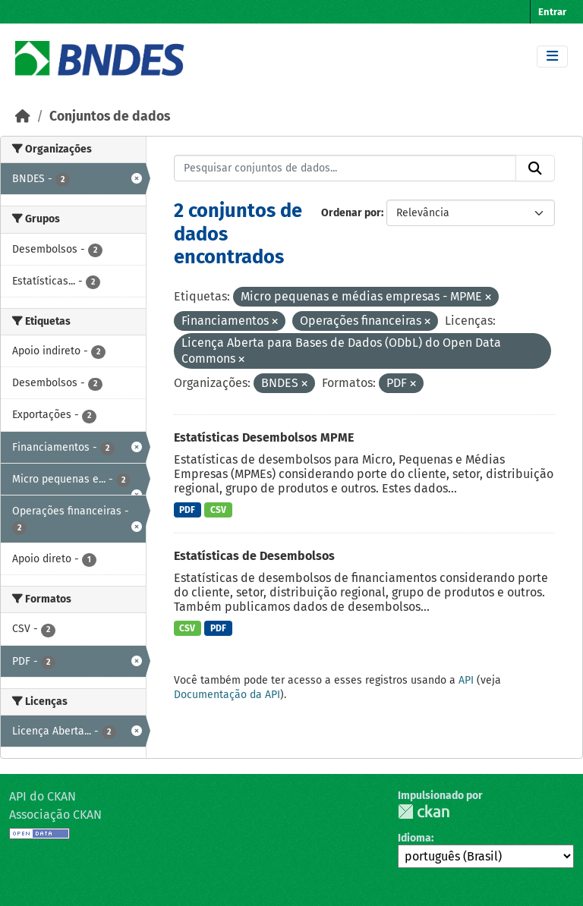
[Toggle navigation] (552, 57)
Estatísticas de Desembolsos (254, 556)
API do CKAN (42, 796)
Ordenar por (351, 212)
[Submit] (535, 168)
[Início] (22, 116)
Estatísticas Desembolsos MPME (264, 437)
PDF (187, 510)
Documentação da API (227, 694)
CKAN (423, 811)
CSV (218, 510)
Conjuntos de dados (109, 116)
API (466, 680)
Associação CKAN (55, 814)
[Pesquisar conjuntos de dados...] (345, 168)
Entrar (552, 11)
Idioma (414, 838)
